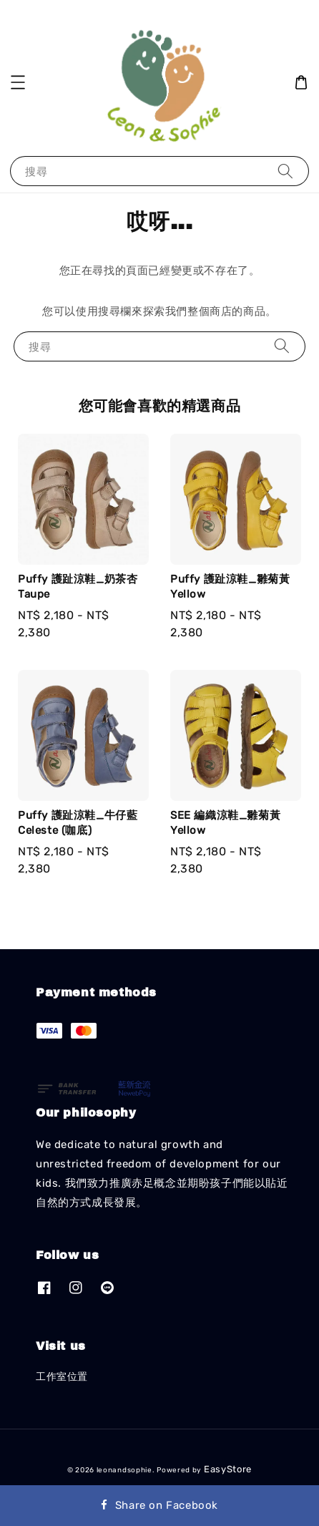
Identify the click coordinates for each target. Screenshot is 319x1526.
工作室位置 (62, 1377)
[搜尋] (285, 171)
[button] (18, 82)
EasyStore (228, 1469)
